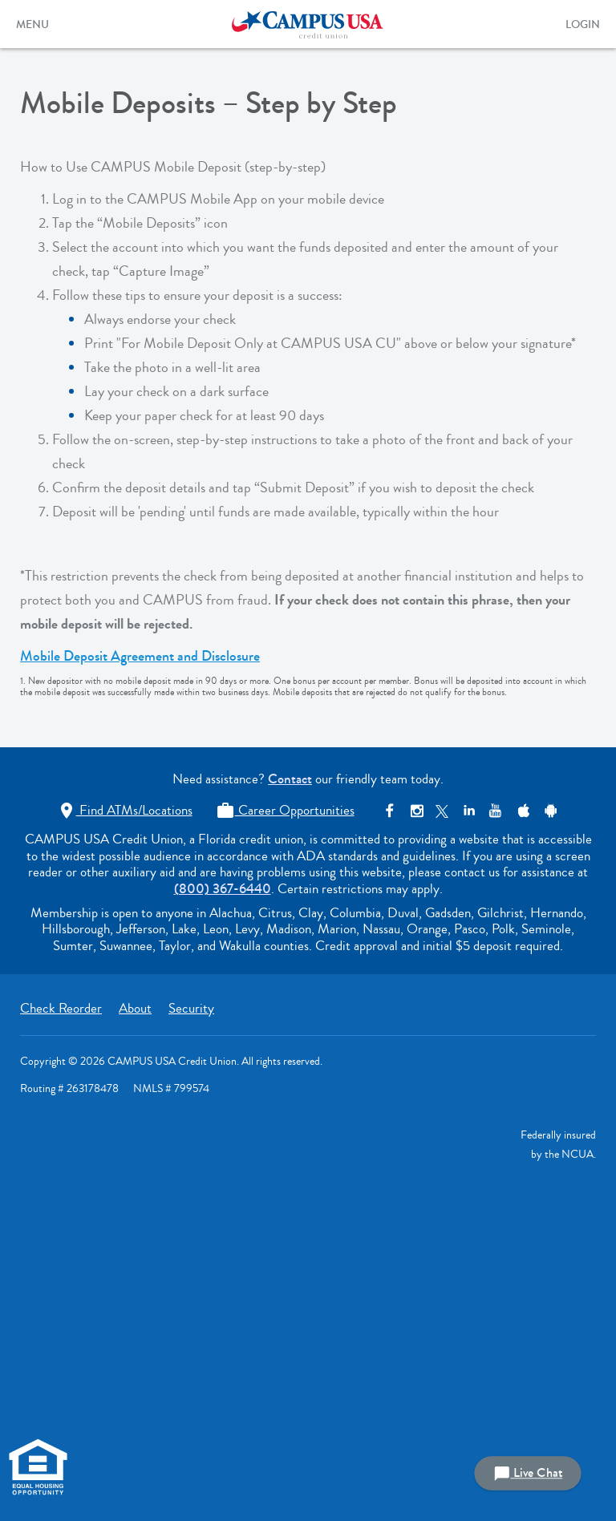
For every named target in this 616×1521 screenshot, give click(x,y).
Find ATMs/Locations (124, 810)
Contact (290, 779)
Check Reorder (61, 1008)
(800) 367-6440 (222, 889)
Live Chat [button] (527, 1473)
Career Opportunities (285, 810)
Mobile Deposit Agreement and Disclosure (140, 655)
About (135, 1008)
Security (191, 1008)
